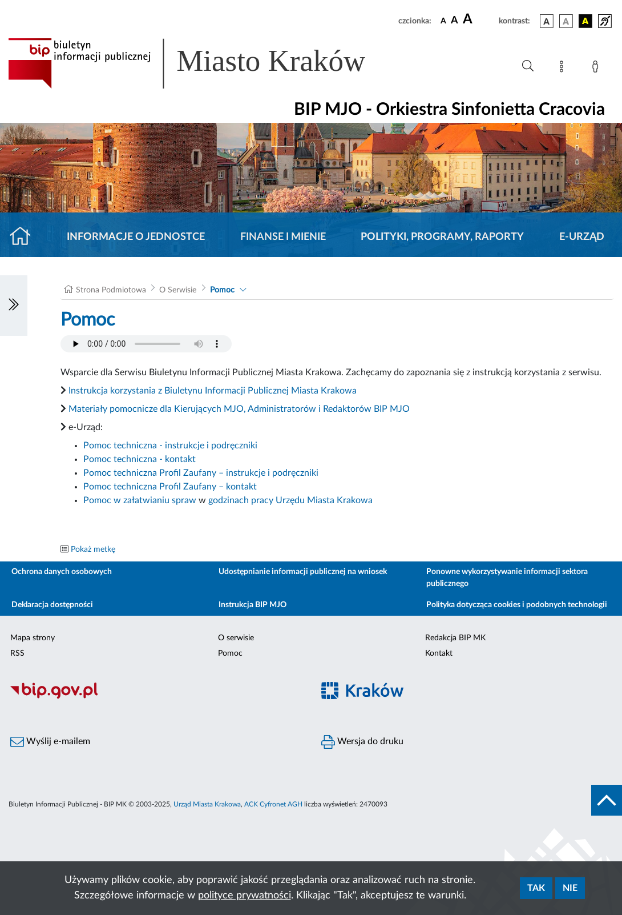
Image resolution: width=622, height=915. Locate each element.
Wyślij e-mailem (50, 742)
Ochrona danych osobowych (61, 572)
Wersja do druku (362, 742)
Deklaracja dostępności (52, 605)
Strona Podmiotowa (111, 290)
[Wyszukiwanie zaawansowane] (528, 66)
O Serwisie (177, 290)
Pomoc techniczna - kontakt (139, 459)
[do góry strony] (606, 800)
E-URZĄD (581, 237)
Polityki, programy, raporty (442, 237)
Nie (570, 888)
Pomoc (222, 290)
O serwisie (236, 638)
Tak (536, 888)
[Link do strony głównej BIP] (203, 63)
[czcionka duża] (479, 19)
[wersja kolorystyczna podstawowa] (546, 21)
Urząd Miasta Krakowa (207, 804)
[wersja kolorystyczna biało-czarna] (566, 21)
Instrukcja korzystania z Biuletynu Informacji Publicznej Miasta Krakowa (212, 390)
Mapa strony (32, 638)
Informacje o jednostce (136, 237)
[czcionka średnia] (454, 21)
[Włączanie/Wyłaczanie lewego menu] (13, 305)
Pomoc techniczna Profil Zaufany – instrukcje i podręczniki (200, 472)
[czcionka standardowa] (443, 20)
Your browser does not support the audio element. (146, 343)
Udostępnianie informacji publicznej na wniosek (303, 572)
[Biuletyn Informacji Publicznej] (155, 697)
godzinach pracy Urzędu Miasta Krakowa (290, 500)
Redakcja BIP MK (455, 638)
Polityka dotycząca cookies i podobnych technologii (516, 605)
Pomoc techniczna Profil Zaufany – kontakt (170, 486)
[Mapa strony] (563, 69)
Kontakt (439, 653)
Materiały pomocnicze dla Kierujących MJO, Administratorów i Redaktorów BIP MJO (239, 409)
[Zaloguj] (597, 69)
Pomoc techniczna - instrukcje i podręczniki (170, 445)
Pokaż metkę (93, 549)
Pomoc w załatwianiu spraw (139, 500)
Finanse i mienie (283, 237)
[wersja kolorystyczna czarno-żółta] (585, 21)
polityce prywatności (244, 895)
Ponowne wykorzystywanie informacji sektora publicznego (507, 578)
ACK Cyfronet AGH (273, 804)
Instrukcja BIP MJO (252, 605)
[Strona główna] (25, 237)
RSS (17, 653)
